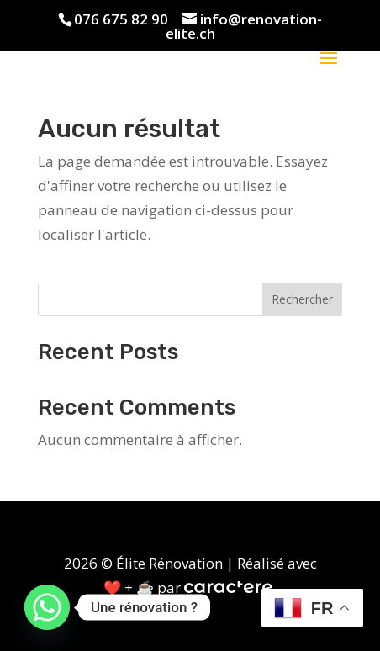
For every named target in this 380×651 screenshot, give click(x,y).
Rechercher (302, 299)
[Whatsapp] (47, 607)
